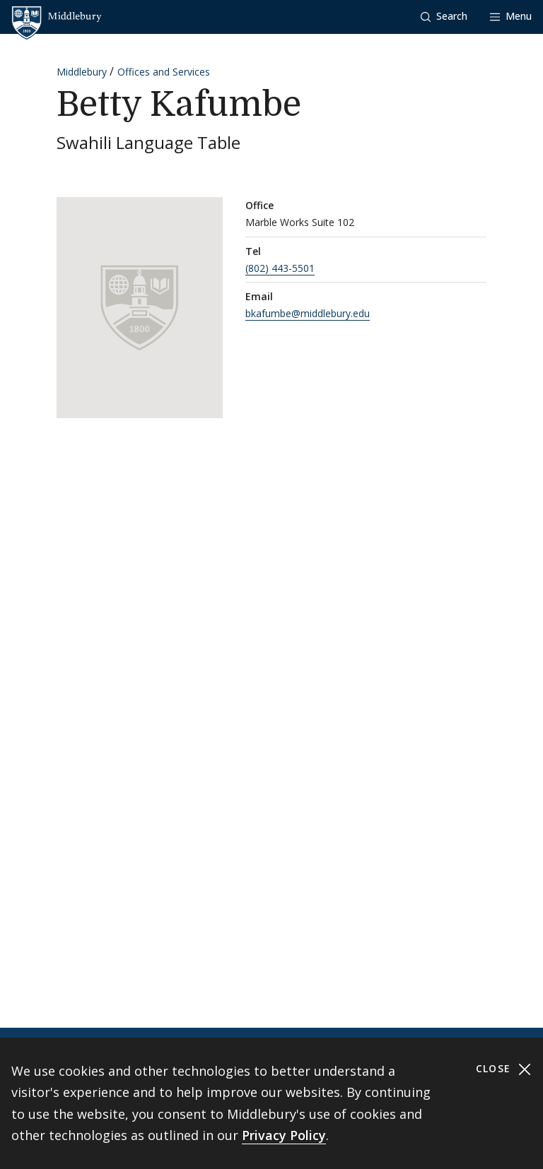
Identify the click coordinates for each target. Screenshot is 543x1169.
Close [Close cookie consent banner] (504, 1069)
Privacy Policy (284, 1135)
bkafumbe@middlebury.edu (307, 313)
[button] (444, 16)
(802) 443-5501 (280, 268)
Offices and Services (163, 71)
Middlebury (82, 71)
